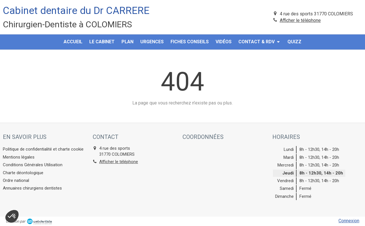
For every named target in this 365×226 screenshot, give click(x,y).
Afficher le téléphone (300, 20)
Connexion (348, 220)
